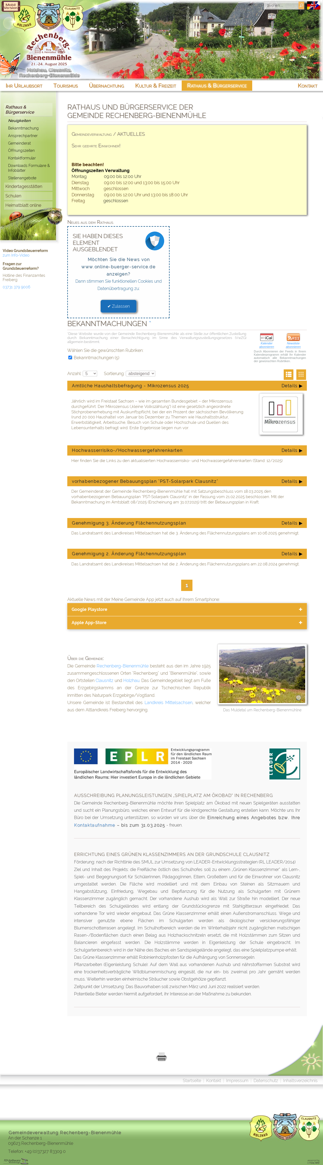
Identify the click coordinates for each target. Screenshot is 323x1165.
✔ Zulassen (118, 306)
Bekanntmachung (23, 128)
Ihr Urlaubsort (24, 85)
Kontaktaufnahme (94, 825)
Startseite (192, 1080)
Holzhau (131, 680)
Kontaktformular (22, 158)
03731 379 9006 (16, 287)
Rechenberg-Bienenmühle (123, 666)
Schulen (13, 195)
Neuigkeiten (19, 120)
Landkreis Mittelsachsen (168, 702)
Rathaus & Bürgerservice (19, 109)
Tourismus (65, 85)
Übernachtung (106, 85)
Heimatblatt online (23, 205)
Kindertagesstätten (23, 186)
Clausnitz (104, 680)
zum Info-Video (16, 255)
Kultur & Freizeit (155, 85)
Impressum (237, 1080)
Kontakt (213, 1080)
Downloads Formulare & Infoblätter (29, 168)
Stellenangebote (22, 178)
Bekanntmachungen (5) (93, 357)
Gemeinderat (19, 143)
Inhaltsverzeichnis (300, 1080)
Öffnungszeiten (21, 150)
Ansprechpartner (23, 135)
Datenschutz (266, 1080)
